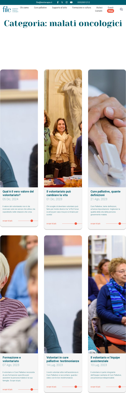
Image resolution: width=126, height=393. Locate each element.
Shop (110, 11)
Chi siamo (24, 8)
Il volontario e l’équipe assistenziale (105, 359)
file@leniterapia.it (44, 2)
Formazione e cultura (81, 8)
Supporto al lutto (59, 8)
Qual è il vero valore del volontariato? (18, 193)
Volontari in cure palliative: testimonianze (63, 359)
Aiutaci (99, 8)
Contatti (98, 11)
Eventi (110, 8)
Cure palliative (40, 8)
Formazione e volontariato (12, 359)
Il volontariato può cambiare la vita (59, 193)
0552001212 (84, 2)
